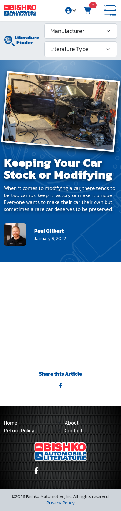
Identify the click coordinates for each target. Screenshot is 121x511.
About (72, 422)
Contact (74, 430)
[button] (110, 10)
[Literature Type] (80, 49)
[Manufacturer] (80, 31)
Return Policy (19, 430)
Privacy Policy (60, 502)
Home (10, 422)
